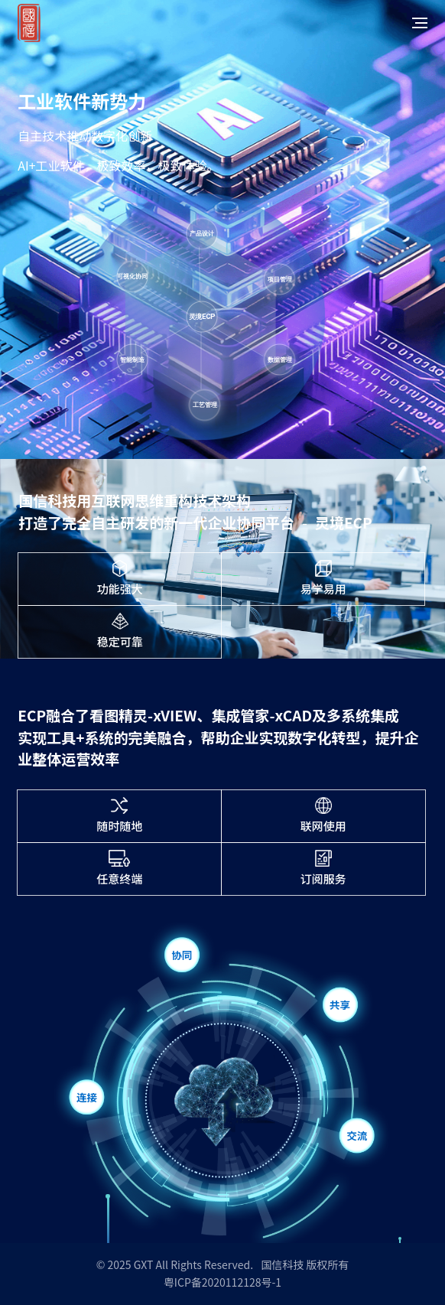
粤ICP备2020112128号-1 (222, 1282)
